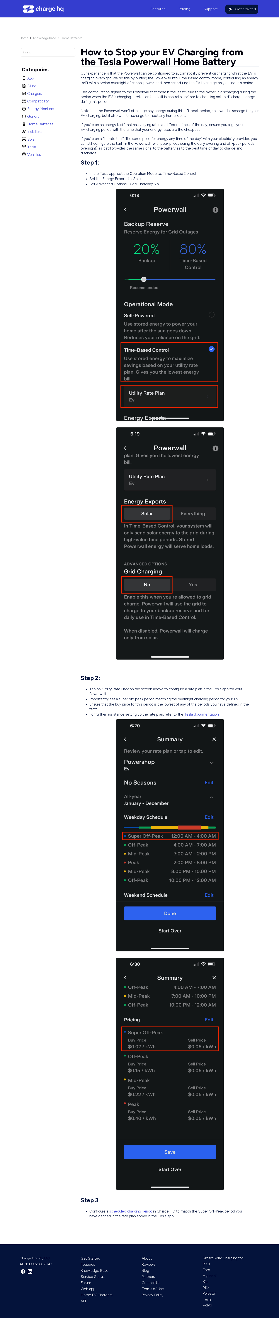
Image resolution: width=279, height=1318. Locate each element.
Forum (86, 1283)
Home (24, 38)
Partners (148, 1276)
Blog (145, 1270)
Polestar (209, 1293)
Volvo (207, 1305)
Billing (31, 86)
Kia (205, 1281)
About (147, 1258)
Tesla (31, 147)
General (33, 116)
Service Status (93, 1276)
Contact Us (151, 1283)
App (30, 78)
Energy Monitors (40, 109)
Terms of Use (153, 1289)
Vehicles (34, 154)
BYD (206, 1264)
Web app (88, 1289)
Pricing (185, 9)
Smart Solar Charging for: (223, 1258)
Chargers (34, 93)
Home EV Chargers (96, 1295)
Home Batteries (71, 38)
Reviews (148, 1264)
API (83, 1301)
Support (211, 9)
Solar (31, 139)
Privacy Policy (152, 1295)
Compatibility (38, 101)
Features (158, 9)
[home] (82, 9)
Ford (206, 1270)
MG (206, 1287)
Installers (34, 131)
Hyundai (209, 1276)
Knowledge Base (44, 38)
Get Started (245, 9)
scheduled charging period (130, 1211)
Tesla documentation (201, 714)
